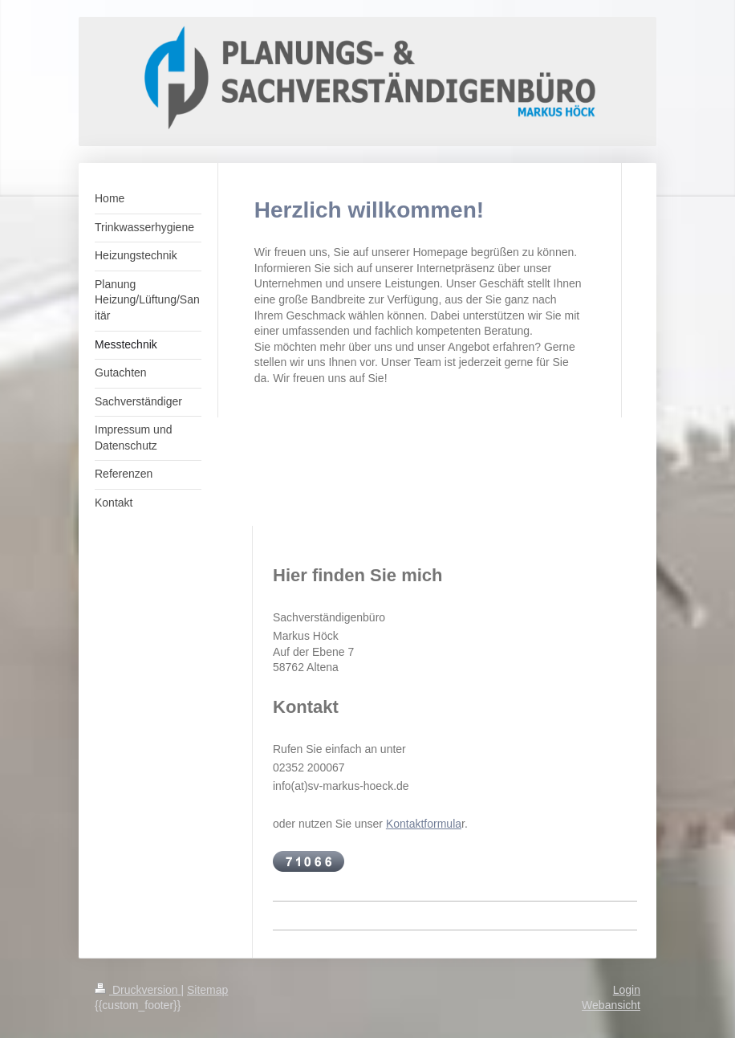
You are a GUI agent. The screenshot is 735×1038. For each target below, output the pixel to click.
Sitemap (207, 989)
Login (626, 989)
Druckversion (138, 989)
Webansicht (611, 1005)
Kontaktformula (423, 823)
